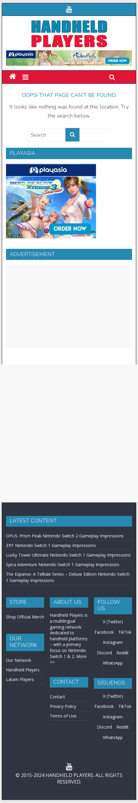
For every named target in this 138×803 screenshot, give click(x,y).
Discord (104, 653)
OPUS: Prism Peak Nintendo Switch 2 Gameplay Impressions (65, 536)
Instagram (113, 642)
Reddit (122, 653)
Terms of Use (63, 716)
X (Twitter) (113, 621)
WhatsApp (113, 663)
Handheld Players (23, 670)
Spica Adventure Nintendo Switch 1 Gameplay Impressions (62, 564)
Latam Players (20, 679)
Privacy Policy (63, 706)
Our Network (18, 660)
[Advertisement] (69, 306)
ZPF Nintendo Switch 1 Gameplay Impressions (51, 545)
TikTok (124, 632)
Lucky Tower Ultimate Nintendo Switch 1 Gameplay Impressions (68, 555)
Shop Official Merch (25, 617)
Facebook (104, 632)
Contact (57, 697)
